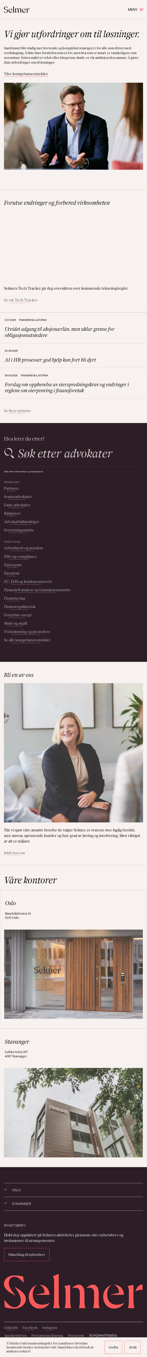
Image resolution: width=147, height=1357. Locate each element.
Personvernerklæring (47, 1335)
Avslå (132, 1347)
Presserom (76, 1335)
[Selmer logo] (16, 9)
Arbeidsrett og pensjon (23, 548)
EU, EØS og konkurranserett (28, 581)
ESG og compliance (20, 556)
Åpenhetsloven (15, 1335)
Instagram (49, 1327)
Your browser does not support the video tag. (73, 246)
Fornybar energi (17, 614)
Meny (135, 9)
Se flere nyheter (17, 410)
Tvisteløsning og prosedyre (27, 631)
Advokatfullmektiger (21, 521)
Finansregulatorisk (20, 606)
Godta (113, 1347)
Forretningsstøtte (19, 530)
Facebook (30, 1327)
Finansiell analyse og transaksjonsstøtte (37, 589)
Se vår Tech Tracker (20, 300)
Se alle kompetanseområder (27, 640)
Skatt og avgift (16, 623)
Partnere (11, 488)
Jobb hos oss (14, 852)
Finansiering (14, 598)
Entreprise (13, 564)
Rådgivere (12, 513)
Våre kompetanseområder (26, 73)
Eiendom (11, 573)
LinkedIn (11, 1327)
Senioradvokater (18, 496)
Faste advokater (17, 505)
